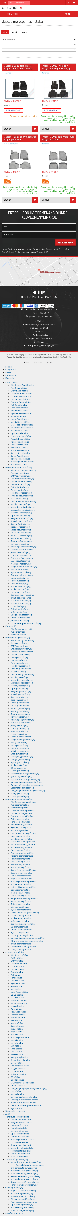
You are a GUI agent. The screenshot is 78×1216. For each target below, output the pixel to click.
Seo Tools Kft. (65, 357)
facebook (38, 362)
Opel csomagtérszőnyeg (22, 1204)
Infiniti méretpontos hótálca (23, 1102)
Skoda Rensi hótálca (20, 450)
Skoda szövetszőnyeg (21, 529)
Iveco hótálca (17, 1040)
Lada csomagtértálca (20, 836)
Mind (5, 32)
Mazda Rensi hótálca (20, 422)
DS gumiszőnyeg (18, 768)
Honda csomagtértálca (21, 824)
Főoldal (40, 321)
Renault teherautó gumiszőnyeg (25, 1176)
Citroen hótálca (17, 969)
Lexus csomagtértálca (21, 895)
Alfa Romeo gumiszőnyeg (22, 640)
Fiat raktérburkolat (19, 1128)
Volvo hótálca (17, 1034)
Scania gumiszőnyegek (21, 736)
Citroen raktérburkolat (21, 1119)
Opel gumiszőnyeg (19, 688)
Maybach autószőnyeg (21, 603)
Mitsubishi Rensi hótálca (22, 427)
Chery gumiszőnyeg (20, 796)
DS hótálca (15, 1077)
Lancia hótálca (17, 1051)
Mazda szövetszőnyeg (21, 504)
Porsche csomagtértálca (22, 855)
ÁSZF (39, 331)
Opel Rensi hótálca (19, 433)
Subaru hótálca (17, 1026)
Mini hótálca (16, 1045)
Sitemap (40, 342)
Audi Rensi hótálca (19, 388)
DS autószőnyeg (18, 606)
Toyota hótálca (17, 1031)
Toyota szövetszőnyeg (21, 541)
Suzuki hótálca (17, 1028)
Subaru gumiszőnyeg (20, 708)
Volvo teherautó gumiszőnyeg (24, 1179)
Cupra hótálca (17, 1071)
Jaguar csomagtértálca (21, 909)
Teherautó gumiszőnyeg (16, 1159)
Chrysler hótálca (18, 966)
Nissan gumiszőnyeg (20, 685)
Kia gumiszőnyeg (18, 671)
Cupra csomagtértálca (21, 915)
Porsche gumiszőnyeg (21, 722)
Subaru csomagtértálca (21, 873)
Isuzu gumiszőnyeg (19, 745)
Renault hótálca (18, 1017)
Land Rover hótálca (19, 992)
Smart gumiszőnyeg (20, 705)
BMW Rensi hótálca (19, 390)
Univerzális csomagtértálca (23, 887)
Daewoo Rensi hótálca (21, 402)
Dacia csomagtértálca (20, 889)
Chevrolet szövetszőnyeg (22, 478)
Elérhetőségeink (40, 335)
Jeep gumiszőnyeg (19, 725)
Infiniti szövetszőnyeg (21, 597)
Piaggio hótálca (18, 1068)
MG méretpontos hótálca (22, 1082)
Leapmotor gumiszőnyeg (22, 787)
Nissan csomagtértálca (21, 847)
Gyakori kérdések (40, 328)
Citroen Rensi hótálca (20, 399)
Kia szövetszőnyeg (19, 498)
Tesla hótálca (17, 1054)
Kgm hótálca (16, 1108)
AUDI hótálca (17, 958)
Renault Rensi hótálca (20, 439)
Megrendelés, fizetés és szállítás (40, 324)
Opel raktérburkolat (20, 1133)
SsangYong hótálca (19, 1057)
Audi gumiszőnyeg (19, 643)
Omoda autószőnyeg (20, 617)
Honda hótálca (17, 980)
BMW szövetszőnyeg (20, 475)
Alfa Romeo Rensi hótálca (22, 385)
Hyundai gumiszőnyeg (21, 668)
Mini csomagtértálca (20, 907)
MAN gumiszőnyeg (19, 731)
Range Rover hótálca (20, 1060)
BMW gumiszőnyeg (19, 646)
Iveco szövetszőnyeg (21, 563)
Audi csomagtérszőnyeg (22, 1193)
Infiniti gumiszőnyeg (20, 751)
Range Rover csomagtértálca (24, 898)
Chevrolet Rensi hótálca (21, 393)
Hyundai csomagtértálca (22, 827)
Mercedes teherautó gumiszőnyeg (27, 1162)
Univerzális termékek (15, 1111)
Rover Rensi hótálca (20, 441)
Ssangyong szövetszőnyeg (23, 595)
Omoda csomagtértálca (21, 929)
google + (50, 362)
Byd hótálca (16, 1091)
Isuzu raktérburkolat (20, 1131)
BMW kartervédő (18, 634)
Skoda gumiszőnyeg (20, 702)
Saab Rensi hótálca (19, 444)
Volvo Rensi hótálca (19, 464)
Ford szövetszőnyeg (20, 490)
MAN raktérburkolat (20, 1156)
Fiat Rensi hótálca (19, 405)
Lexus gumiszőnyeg (20, 728)
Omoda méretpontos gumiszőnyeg (27, 785)
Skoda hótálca (17, 1023)
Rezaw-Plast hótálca (14, 952)
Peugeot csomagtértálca (22, 853)
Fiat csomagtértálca (20, 819)
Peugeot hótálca (18, 1011)
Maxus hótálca (17, 1094)
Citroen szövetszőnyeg (21, 481)
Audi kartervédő (18, 631)
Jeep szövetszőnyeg (20, 552)
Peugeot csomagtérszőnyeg (24, 1202)
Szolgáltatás (11, 369)
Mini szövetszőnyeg (20, 569)
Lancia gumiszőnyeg (20, 748)
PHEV (24, 32)
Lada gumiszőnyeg (19, 753)
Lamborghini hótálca (20, 1065)
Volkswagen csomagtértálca (23, 881)
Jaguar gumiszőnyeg (20, 762)
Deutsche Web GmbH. (49, 357)
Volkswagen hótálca (20, 1037)
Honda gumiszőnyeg (20, 665)
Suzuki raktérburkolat (20, 1153)
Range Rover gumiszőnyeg (23, 739)
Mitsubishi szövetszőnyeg (23, 510)
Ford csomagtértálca (20, 821)
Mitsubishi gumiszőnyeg (22, 682)
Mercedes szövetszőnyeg (23, 507)
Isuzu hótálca (17, 1043)
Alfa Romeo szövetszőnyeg (23, 470)
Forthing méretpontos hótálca (24, 1099)
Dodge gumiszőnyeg (20, 759)
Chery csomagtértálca (21, 949)
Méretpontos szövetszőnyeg (18, 467)
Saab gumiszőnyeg (19, 697)
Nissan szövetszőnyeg (21, 512)
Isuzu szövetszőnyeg (20, 592)
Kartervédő (10, 626)
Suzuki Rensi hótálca (20, 456)
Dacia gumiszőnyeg (19, 657)
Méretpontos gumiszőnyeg (17, 637)
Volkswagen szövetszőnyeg (23, 546)
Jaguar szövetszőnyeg (21, 572)
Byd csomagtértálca (20, 932)
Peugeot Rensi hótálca (21, 436)
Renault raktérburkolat (21, 1136)
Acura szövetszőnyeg (21, 586)
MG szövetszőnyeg (20, 612)
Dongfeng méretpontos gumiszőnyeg (28, 790)
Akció (7, 1114)
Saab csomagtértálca (20, 861)
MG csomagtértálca (20, 921)
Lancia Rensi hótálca (20, 419)
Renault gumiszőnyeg (20, 694)
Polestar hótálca (18, 1074)
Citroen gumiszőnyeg (20, 654)
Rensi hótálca (11, 382)
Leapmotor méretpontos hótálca (26, 1105)
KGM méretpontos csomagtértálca (27, 941)
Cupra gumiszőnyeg (20, 770)
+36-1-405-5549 (39, 312)
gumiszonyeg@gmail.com (39, 316)
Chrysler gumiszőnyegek (22, 651)
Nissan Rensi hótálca (20, 430)
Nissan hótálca (17, 1006)
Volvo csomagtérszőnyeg (22, 1207)
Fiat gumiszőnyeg (19, 660)
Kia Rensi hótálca (18, 416)
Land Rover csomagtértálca (23, 833)
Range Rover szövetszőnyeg (24, 566)
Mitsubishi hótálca (19, 1003)
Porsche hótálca (18, 1014)
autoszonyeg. (13, 8)
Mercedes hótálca (19, 1000)
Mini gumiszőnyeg (19, 742)
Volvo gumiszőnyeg (20, 716)
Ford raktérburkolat (20, 1142)
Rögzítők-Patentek (14, 1213)
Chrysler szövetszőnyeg (22, 549)
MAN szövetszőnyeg (20, 560)
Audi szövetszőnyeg (20, 473)
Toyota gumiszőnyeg (20, 714)
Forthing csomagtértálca (22, 935)
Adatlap (8, 129)
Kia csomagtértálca (19, 830)
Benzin (14, 32)
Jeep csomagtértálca (20, 892)
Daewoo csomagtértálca (22, 816)
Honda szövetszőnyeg (21, 492)
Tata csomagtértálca (20, 904)
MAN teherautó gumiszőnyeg (24, 1173)
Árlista (8, 372)
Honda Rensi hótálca (20, 410)
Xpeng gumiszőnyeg (20, 793)
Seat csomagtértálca (20, 864)
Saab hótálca (16, 1048)
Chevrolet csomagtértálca (22, 810)
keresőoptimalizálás (31, 357)
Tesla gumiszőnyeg (20, 765)
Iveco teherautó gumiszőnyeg (24, 1170)
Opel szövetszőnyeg (20, 515)
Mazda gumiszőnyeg (20, 677)
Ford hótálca (16, 977)
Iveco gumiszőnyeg (20, 734)
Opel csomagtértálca (20, 850)
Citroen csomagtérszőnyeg (23, 1199)
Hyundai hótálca (18, 983)
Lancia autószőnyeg (20, 578)
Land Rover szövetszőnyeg (23, 501)
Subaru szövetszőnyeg (21, 535)
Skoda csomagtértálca (21, 867)
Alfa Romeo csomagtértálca (23, 802)
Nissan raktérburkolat (20, 1150)
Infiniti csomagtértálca (21, 943)
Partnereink (10, 375)
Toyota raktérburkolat (21, 1145)
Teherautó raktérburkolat (17, 1116)
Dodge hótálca (17, 1079)
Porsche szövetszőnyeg (22, 558)
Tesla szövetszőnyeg (21, 589)
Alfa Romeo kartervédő (21, 629)
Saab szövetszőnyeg (20, 524)
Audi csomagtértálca (20, 804)
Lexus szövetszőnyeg (21, 555)
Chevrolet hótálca (19, 963)
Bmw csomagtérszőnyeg (22, 1210)
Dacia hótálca (17, 972)
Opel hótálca (16, 1009)
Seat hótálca (16, 1020)
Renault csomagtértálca (21, 858)
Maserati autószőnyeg (21, 600)
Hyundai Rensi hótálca (21, 413)
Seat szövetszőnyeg (20, 526)
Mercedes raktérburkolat (22, 1148)
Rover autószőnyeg (20, 580)
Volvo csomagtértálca (21, 884)
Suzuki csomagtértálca (21, 875)
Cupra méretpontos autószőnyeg (26, 623)
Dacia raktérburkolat (20, 1125)
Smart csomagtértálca (21, 901)
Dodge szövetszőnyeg (21, 614)
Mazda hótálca (17, 997)
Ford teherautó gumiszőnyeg (24, 1184)
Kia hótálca (16, 989)
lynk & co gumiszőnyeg (21, 776)
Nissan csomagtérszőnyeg (23, 1196)
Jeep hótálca (16, 986)
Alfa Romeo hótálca (19, 955)
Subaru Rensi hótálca (20, 453)
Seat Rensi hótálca (19, 447)
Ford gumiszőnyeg (19, 663)
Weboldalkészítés (14, 357)
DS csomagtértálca (19, 926)
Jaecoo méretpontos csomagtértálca (27, 938)
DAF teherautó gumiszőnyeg (24, 1167)
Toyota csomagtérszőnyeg (23, 1190)
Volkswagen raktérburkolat (23, 1139)
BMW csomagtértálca (20, 807)
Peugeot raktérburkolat (21, 1122)
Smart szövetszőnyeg (21, 532)
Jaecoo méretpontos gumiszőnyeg (26, 782)
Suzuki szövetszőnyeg (21, 538)
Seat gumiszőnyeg (19, 699)
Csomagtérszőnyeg (14, 1187)
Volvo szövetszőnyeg (21, 544)
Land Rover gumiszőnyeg (22, 674)
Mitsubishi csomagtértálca (23, 844)
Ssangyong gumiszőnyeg (22, 756)
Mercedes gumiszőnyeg (22, 680)
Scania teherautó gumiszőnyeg (25, 912)
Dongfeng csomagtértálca (23, 923)
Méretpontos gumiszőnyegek (40, 345)
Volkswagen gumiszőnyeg (22, 719)
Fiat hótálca (16, 975)
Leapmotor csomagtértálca (23, 946)
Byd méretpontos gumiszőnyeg (25, 779)
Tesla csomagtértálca (21, 918)
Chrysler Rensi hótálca (21, 396)
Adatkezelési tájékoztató (40, 338)
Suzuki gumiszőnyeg (20, 711)
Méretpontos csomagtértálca (18, 799)
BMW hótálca (17, 960)
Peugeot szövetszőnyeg (22, 518)
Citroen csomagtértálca (21, 813)
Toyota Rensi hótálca (20, 458)
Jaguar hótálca (17, 1063)
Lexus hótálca (17, 994)
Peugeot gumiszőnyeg (21, 691)
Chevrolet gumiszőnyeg (21, 648)
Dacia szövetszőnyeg (20, 484)
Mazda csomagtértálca (21, 838)
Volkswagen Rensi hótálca (22, 461)
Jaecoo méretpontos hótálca (24, 1097)
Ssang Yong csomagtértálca (23, 870)
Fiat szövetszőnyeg (20, 487)
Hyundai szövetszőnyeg (22, 495)
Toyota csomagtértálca (21, 878)
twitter (26, 362)
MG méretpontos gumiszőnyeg (25, 773)
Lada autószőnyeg (19, 583)
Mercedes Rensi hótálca (22, 424)
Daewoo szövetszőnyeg (22, 575)
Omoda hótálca (18, 1085)
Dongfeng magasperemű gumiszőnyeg (29, 1088)
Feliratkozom (65, 242)
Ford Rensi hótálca (19, 407)
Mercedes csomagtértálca (23, 841)
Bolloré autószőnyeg (20, 609)
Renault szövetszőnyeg (21, 521)
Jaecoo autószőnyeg (20, 620)
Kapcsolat (9, 378)
